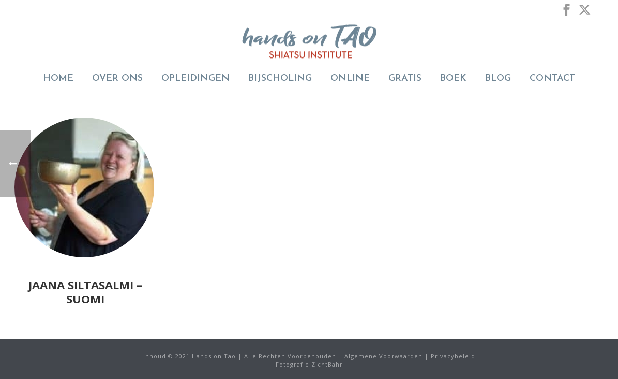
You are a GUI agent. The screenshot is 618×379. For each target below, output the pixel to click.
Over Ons (117, 78)
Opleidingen (195, 78)
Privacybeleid (453, 356)
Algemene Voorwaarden (383, 356)
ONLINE (350, 78)
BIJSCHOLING (280, 78)
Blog (498, 78)
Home (58, 78)
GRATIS (404, 78)
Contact (552, 78)
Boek (453, 78)
